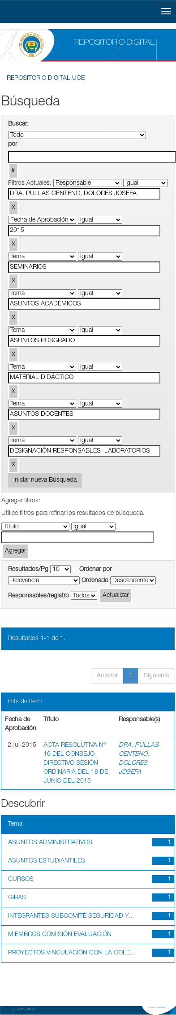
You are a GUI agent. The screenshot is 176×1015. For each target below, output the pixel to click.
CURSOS (21, 879)
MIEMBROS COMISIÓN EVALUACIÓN (60, 935)
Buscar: (18, 124)
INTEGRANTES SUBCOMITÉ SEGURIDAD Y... (71, 916)
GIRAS (17, 898)
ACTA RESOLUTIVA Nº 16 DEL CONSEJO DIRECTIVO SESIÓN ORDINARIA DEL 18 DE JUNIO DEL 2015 (75, 763)
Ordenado (95, 581)
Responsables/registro (38, 596)
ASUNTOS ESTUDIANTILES (46, 861)
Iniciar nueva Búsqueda (45, 480)
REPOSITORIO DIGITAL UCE (46, 78)
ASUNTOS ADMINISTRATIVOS (50, 843)
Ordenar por (95, 569)
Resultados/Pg (28, 569)
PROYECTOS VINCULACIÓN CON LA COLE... (71, 953)
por (12, 144)
